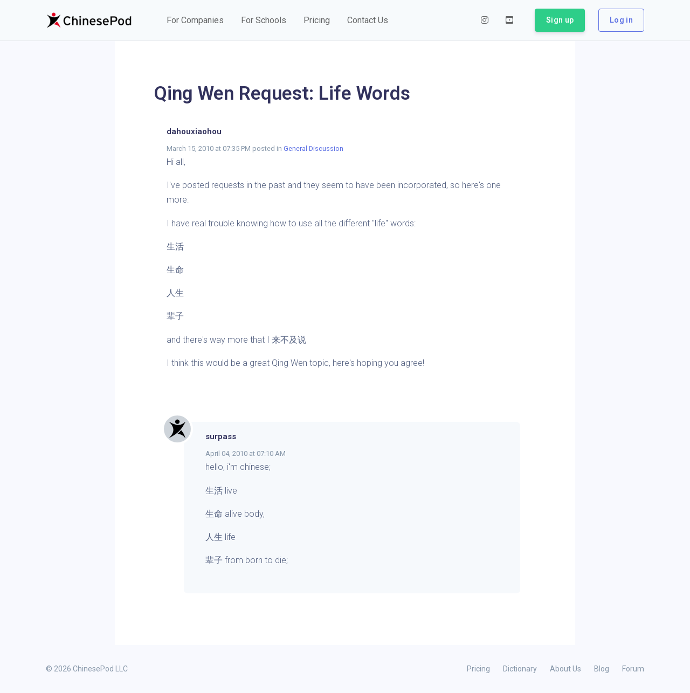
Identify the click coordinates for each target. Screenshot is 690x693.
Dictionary (520, 668)
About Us (565, 668)
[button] (195, 20)
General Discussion (313, 148)
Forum (633, 668)
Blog (601, 668)
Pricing (478, 668)
